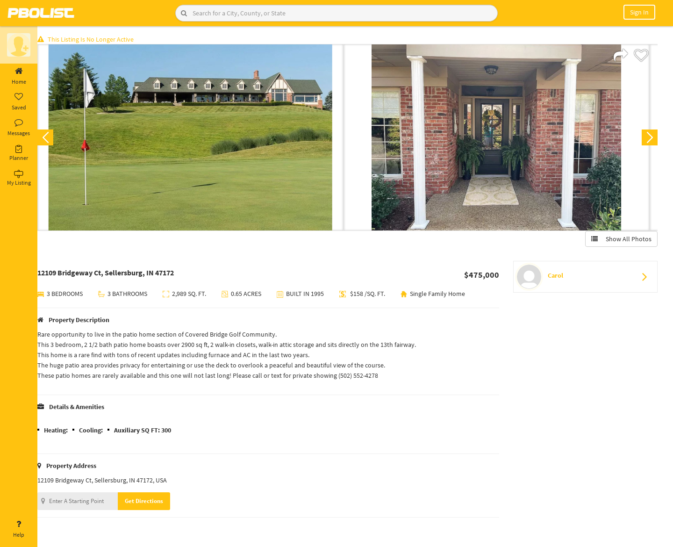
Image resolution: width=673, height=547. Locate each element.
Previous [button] (52, 138)
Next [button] (649, 138)
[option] (197, 138)
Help (19, 529)
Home (19, 76)
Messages (19, 128)
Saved (19, 102)
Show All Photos (620, 240)
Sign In (639, 12)
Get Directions (151, 502)
